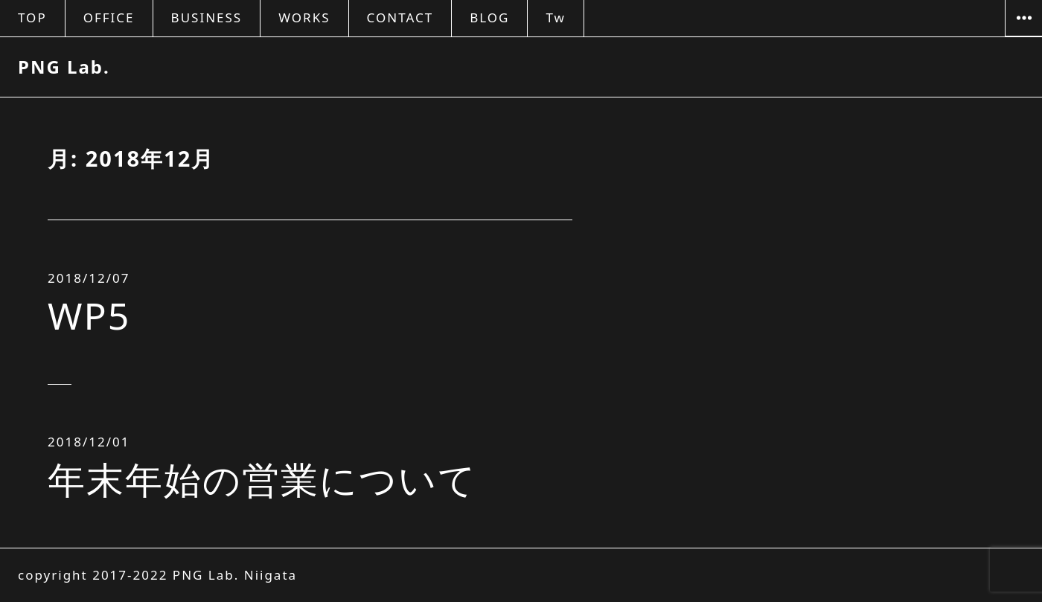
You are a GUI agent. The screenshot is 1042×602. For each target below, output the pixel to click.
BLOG (489, 17)
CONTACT (400, 17)
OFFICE (109, 17)
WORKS (304, 17)
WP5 (89, 315)
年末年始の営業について (262, 479)
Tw (555, 17)
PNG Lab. (64, 66)
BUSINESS (207, 17)
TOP (32, 17)
